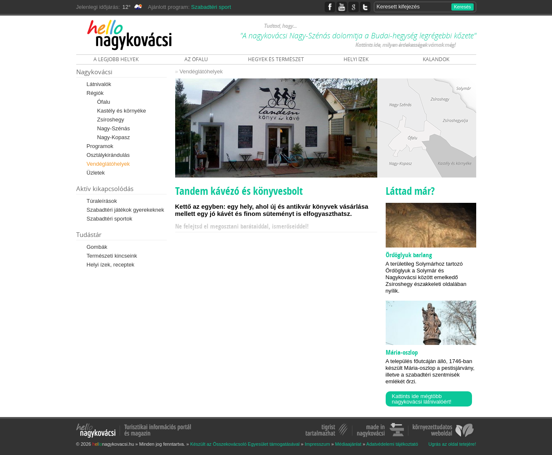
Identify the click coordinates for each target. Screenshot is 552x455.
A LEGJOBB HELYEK (116, 59)
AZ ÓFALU (196, 59)
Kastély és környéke (121, 111)
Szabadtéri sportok (109, 218)
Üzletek (96, 173)
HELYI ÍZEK (356, 59)
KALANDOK (436, 59)
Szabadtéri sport (211, 7)
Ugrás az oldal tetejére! (452, 444)
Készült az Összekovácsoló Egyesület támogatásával (245, 444)
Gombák (97, 247)
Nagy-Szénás (113, 128)
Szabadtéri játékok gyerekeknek (125, 210)
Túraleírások (102, 201)
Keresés (462, 6)
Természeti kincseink (112, 256)
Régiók (95, 93)
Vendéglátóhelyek (108, 164)
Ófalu (103, 102)
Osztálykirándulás (108, 155)
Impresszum (317, 444)
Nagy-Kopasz (113, 137)
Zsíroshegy (110, 119)
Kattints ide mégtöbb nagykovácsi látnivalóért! (422, 399)
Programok (100, 146)
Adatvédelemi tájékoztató (392, 444)
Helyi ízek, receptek (110, 264)
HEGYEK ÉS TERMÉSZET (276, 59)
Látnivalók (99, 84)
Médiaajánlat (348, 444)
